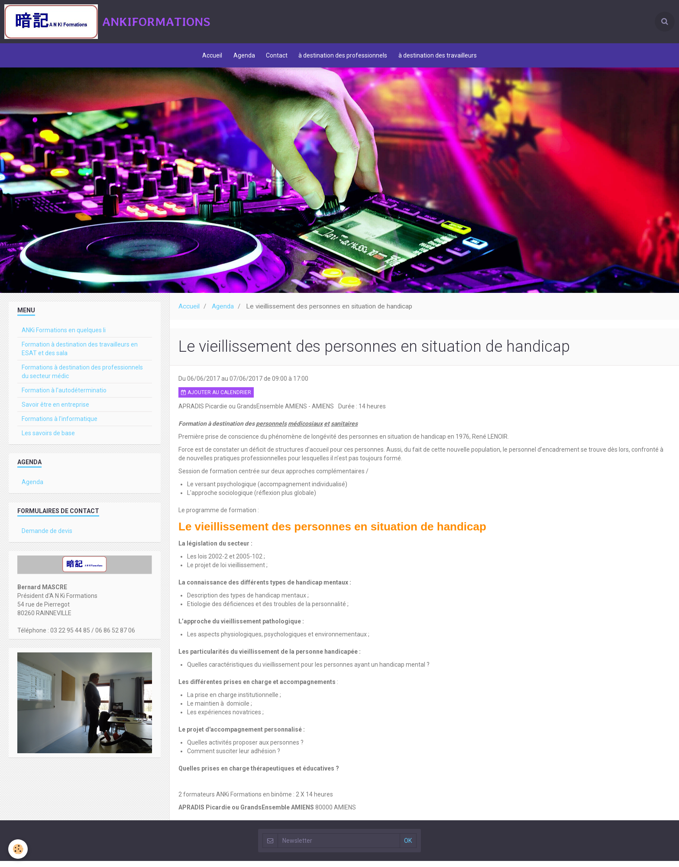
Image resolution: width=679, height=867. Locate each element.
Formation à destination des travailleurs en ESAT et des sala (80, 355)
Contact (277, 58)
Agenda (242, 58)
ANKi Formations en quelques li (64, 336)
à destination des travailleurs (441, 58)
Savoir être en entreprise (55, 410)
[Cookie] (18, 849)
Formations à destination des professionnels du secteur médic (82, 377)
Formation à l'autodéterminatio (64, 396)
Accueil (208, 58)
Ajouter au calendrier (216, 398)
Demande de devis (47, 536)
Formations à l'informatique (59, 424)
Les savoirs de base (48, 439)
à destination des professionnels (345, 58)
